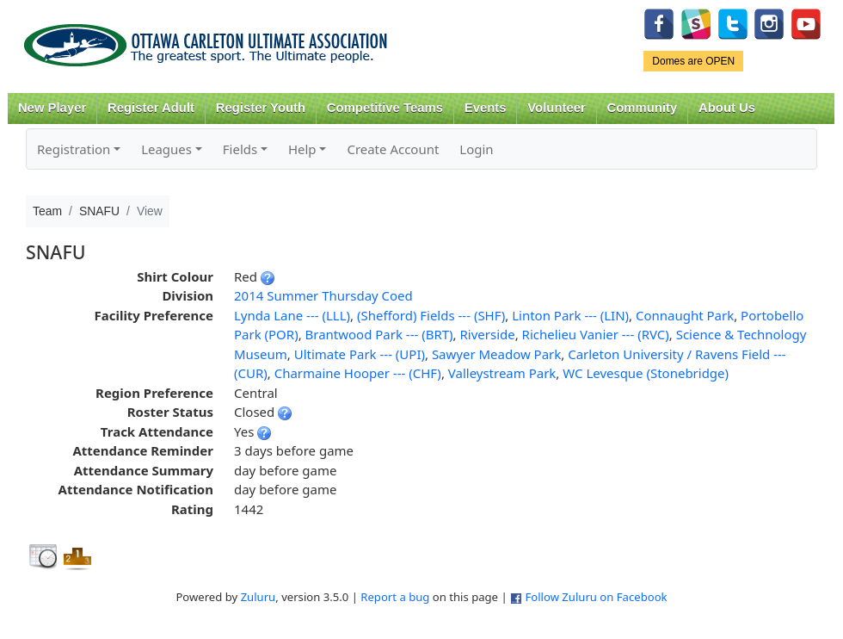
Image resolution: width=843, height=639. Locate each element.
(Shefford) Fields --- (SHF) (431, 315)
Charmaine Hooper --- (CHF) (357, 373)
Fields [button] (240, 149)
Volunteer (556, 108)
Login (476, 149)
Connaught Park (685, 315)
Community (642, 108)
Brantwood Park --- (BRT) (379, 334)
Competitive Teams (385, 108)
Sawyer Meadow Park (496, 354)
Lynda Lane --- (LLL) (292, 315)
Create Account (393, 149)
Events (486, 108)
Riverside (487, 334)
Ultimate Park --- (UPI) (359, 354)
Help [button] (302, 149)
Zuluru (258, 597)
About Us (726, 108)
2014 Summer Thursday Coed (323, 295)
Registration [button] (73, 149)
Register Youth (260, 108)
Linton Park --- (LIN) (570, 315)
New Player (52, 108)
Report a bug (394, 597)
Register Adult (151, 108)
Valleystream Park (502, 373)
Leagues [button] (166, 149)
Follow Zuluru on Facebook (596, 597)
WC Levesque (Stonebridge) (646, 373)
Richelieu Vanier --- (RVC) (595, 334)
